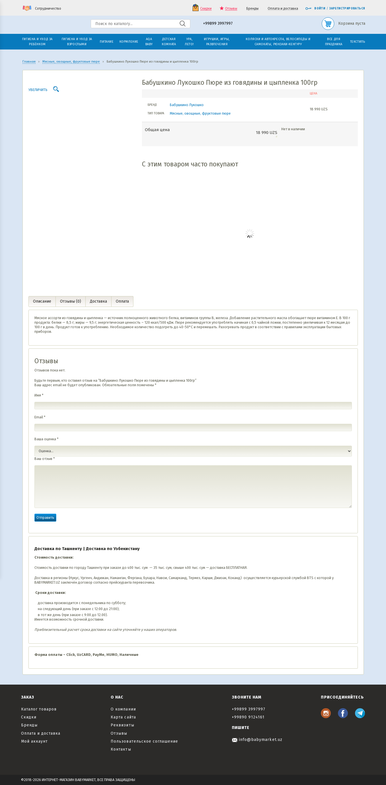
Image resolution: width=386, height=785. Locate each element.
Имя (39, 395)
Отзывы (231, 9)
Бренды (252, 9)
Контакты (121, 749)
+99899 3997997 (218, 24)
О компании (123, 709)
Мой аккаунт (34, 741)
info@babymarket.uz (257, 739)
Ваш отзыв (44, 458)
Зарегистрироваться (347, 8)
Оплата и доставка (283, 9)
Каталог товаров (39, 709)
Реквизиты (122, 725)
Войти (315, 8)
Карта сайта (123, 717)
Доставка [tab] (98, 301)
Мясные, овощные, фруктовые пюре (200, 113)
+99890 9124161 (248, 717)
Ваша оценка (46, 439)
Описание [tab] (42, 301)
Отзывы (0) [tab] (70, 301)
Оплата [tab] (122, 301)
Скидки (206, 9)
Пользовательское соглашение (144, 741)
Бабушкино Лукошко (187, 105)
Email (40, 417)
